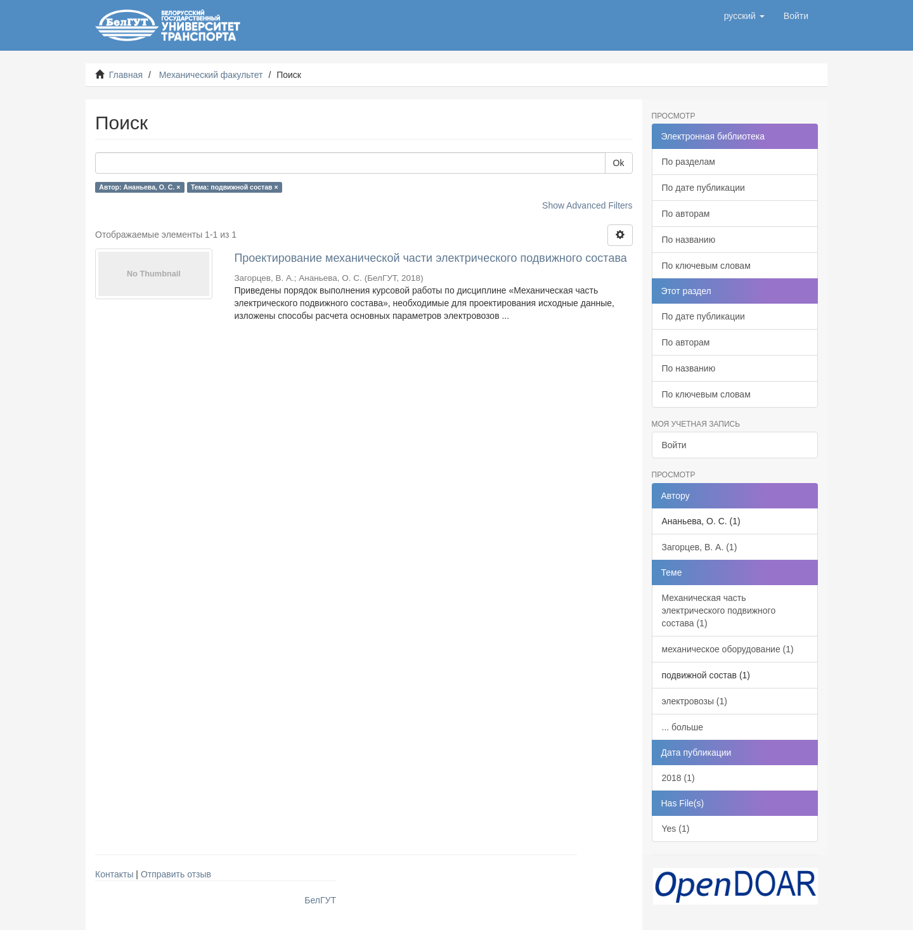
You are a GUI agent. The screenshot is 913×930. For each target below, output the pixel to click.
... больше (683, 727)
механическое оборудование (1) (728, 649)
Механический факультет (211, 75)
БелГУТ (320, 900)
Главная (126, 75)
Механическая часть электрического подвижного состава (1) (719, 610)
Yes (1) (676, 828)
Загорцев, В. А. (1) (699, 547)
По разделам (688, 162)
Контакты (114, 874)
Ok (619, 163)
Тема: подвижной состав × (234, 187)
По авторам (686, 214)
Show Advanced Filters (587, 205)
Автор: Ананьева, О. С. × (139, 187)
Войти (674, 445)
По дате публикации (703, 188)
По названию (689, 240)
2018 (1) (678, 778)
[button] (744, 16)
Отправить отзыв (176, 874)
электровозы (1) (694, 701)
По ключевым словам (706, 266)
